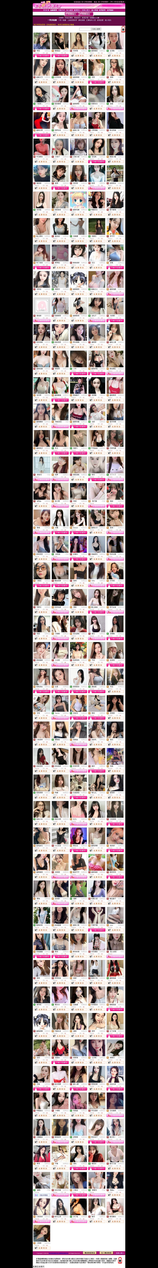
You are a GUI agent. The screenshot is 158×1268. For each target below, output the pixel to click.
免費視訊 (47, 51)
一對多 (66, 422)
